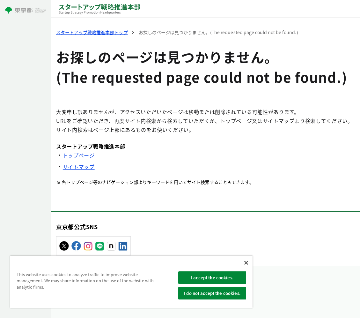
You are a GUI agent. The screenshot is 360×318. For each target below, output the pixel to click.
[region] (131, 282)
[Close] (246, 263)
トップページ (79, 155)
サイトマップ (79, 166)
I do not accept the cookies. (212, 293)
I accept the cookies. (212, 278)
